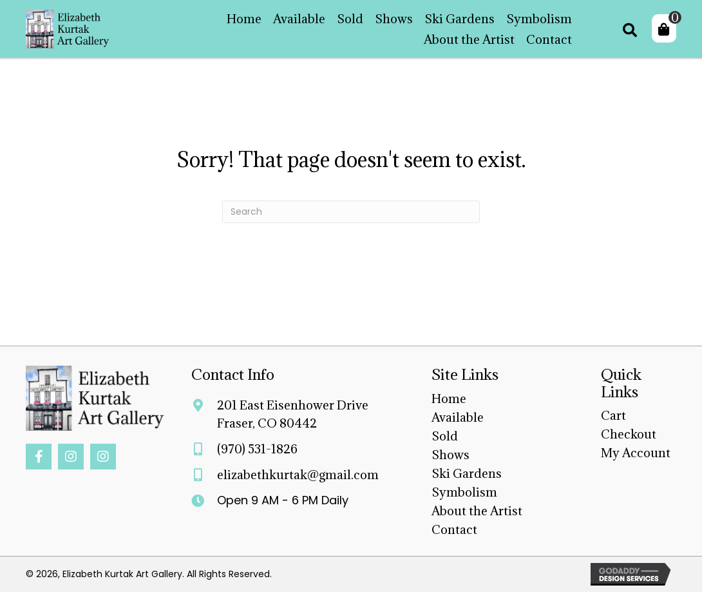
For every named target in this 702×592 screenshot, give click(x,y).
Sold (445, 436)
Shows (451, 454)
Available (458, 417)
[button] (39, 456)
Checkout (628, 434)
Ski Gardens (467, 473)
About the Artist (477, 510)
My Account (635, 452)
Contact (454, 529)
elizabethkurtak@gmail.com (298, 474)
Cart (613, 415)
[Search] (351, 212)
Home (449, 398)
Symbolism (464, 492)
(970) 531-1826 (257, 449)
